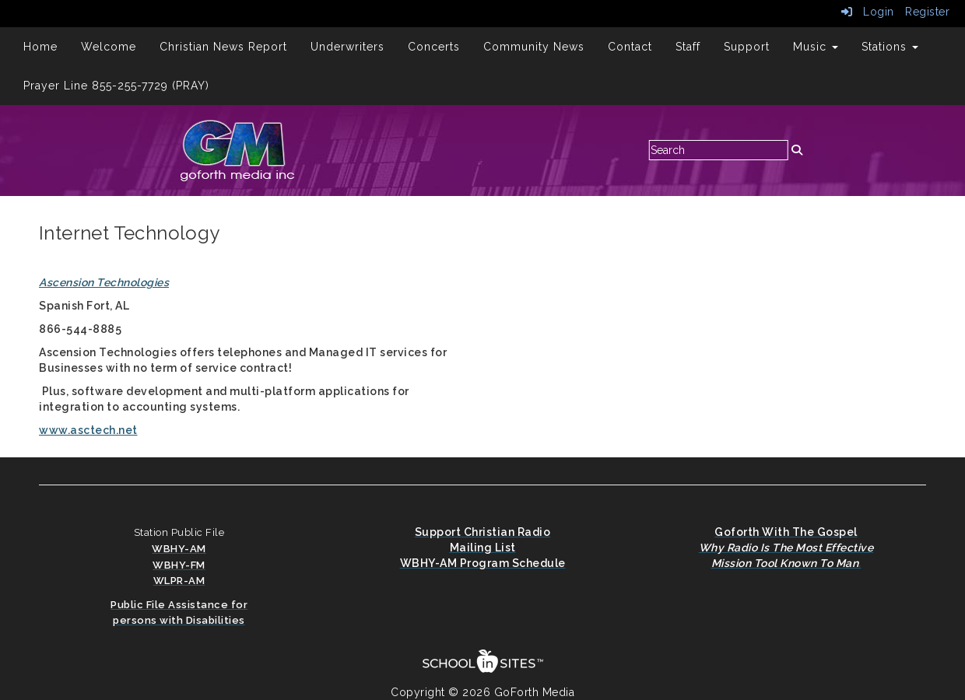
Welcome (108, 46)
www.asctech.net (88, 430)
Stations (889, 46)
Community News (533, 46)
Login (867, 11)
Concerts (434, 46)
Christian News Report (223, 46)
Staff (688, 46)
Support (747, 46)
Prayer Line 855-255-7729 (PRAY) (116, 85)
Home (40, 46)
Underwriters (347, 46)
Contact (630, 46)
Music (815, 46)
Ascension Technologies (104, 282)
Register (927, 11)
